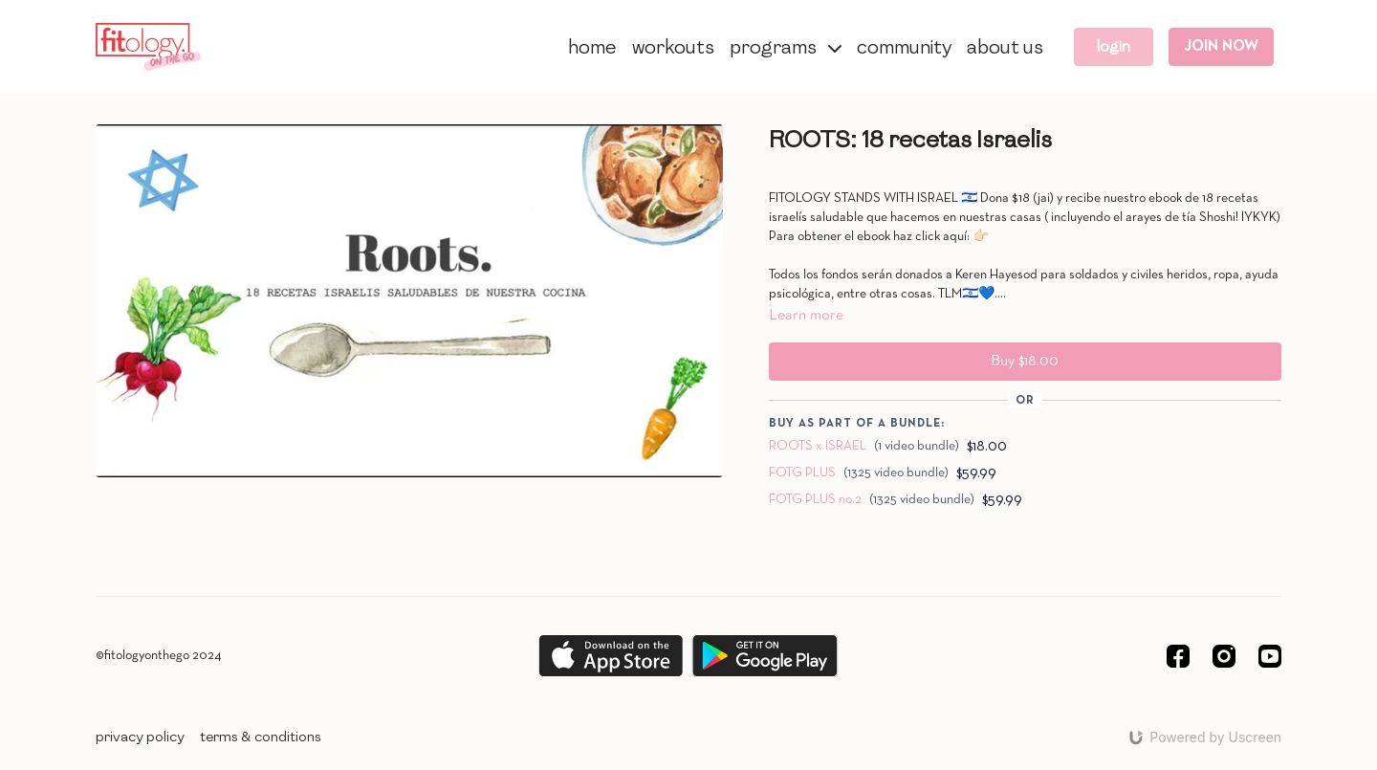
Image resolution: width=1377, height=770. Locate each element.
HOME (592, 46)
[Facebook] (1178, 656)
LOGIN (1113, 46)
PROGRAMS (786, 46)
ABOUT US (1005, 46)
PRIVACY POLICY (140, 737)
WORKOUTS (673, 46)
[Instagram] (1224, 656)
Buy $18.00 (1025, 361)
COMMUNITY (904, 46)
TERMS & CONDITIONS (260, 737)
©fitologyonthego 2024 (159, 655)
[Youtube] (1269, 656)
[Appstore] (610, 655)
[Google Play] (765, 655)
